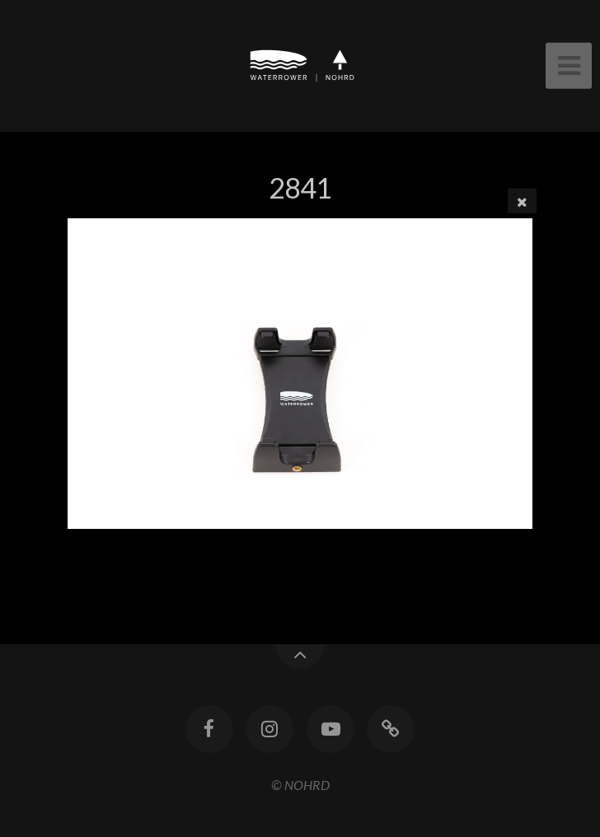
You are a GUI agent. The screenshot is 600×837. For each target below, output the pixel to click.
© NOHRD (300, 785)
